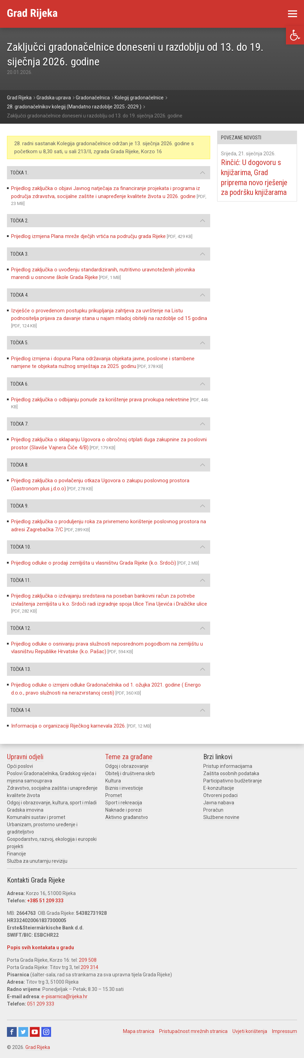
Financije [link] (16, 853)
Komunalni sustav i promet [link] (36, 817)
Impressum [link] (284, 1031)
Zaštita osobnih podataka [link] (231, 773)
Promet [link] (113, 795)
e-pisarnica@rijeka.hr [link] (64, 996)
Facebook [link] (12, 1032)
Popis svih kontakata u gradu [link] (40, 947)
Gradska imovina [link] (25, 810)
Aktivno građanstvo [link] (126, 817)
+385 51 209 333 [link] (45, 900)
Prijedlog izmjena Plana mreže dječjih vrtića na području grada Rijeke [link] (88, 236)
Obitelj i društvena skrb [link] (130, 773)
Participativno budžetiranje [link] (232, 781)
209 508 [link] (88, 960)
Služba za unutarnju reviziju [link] (37, 861)
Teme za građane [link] (129, 757)
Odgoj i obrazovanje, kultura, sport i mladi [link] (52, 802)
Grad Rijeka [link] (37, 1047)
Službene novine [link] (221, 817)
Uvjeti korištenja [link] (249, 1031)
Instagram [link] (46, 1032)
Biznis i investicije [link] (124, 788)
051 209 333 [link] (40, 1004)
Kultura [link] (113, 781)
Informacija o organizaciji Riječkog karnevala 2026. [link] (68, 726)
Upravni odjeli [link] (25, 757)
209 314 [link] (89, 967)
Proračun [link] (213, 810)
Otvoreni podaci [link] (220, 795)
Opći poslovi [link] (20, 766)
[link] (295, 35)
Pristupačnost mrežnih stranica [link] (193, 1031)
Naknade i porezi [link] (123, 810)
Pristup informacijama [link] (227, 766)
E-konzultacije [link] (218, 788)
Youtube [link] (35, 1032)
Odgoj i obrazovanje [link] (127, 766)
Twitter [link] (23, 1032)
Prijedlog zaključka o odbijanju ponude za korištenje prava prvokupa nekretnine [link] (100, 399)
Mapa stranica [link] (138, 1031)
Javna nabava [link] (218, 802)
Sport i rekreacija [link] (123, 802)
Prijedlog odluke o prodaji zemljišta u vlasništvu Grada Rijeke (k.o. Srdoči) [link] (93, 563)
